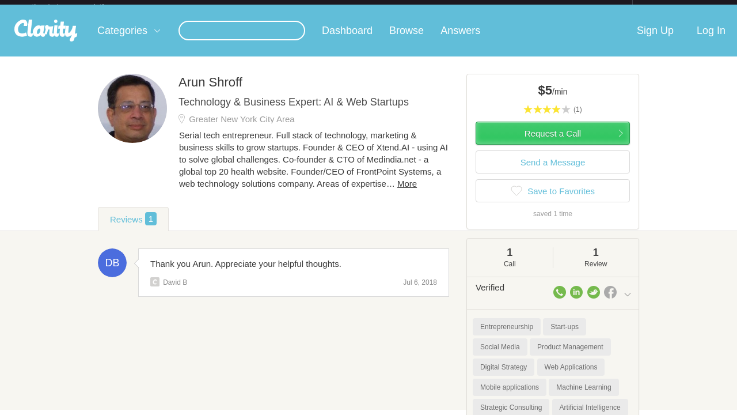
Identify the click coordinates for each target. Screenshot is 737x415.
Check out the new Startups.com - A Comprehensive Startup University (507, 7)
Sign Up (655, 40)
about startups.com (673, 7)
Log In (711, 40)
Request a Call (553, 143)
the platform (80, 6)
